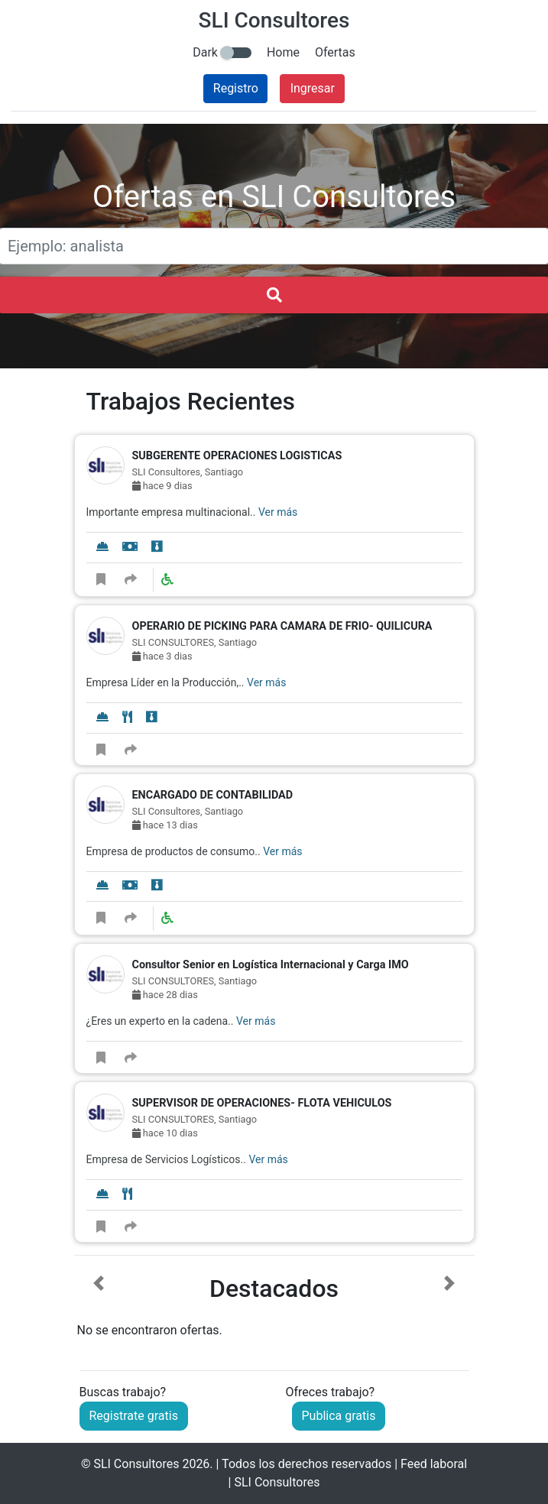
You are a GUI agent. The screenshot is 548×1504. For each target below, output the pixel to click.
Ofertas (335, 52)
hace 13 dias (165, 825)
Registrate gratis (133, 1415)
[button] (99, 1307)
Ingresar (312, 88)
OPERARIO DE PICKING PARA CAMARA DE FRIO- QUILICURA (282, 626)
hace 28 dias (165, 994)
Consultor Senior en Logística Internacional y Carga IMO (270, 964)
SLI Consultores (136, 1464)
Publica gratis (339, 1415)
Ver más (277, 512)
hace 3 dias (162, 656)
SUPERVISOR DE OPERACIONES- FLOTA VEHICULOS (262, 1103)
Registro (235, 88)
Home (283, 52)
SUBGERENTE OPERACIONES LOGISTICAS (237, 455)
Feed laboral (433, 1464)
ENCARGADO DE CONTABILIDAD (212, 795)
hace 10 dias (165, 1133)
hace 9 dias (162, 485)
